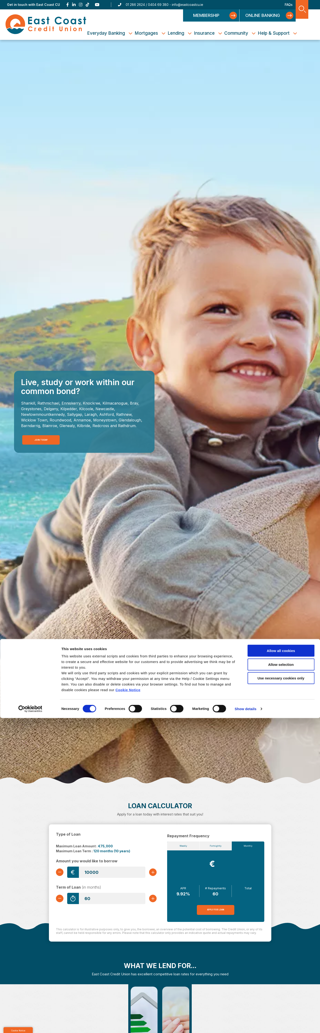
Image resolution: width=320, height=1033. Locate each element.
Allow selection (281, 979)
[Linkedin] (74, 4)
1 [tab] (16, 772)
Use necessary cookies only (280, 993)
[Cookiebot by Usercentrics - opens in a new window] (30, 1023)
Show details (246, 1024)
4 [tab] (37, 772)
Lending (176, 33)
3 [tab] (30, 772)
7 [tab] (58, 772)
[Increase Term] (151, 899)
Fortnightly (215, 847)
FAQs (289, 5)
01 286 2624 (135, 5)
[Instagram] (80, 4)
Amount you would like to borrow (87, 861)
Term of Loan (78, 888)
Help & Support (274, 33)
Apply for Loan (215, 911)
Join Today (40, 439)
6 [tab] (51, 772)
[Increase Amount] (151, 872)
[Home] (46, 24)
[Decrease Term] (61, 899)
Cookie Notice (127, 1005)
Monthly (248, 847)
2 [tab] (23, 772)
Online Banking (262, 15)
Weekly (183, 847)
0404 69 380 (158, 5)
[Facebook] (67, 4)
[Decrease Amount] (61, 872)
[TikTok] (87, 4)
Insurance (204, 33)
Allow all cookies (281, 966)
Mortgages (146, 33)
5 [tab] (44, 772)
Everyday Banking (106, 33)
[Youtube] (97, 4)
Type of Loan (68, 834)
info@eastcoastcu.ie (187, 5)
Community (236, 33)
